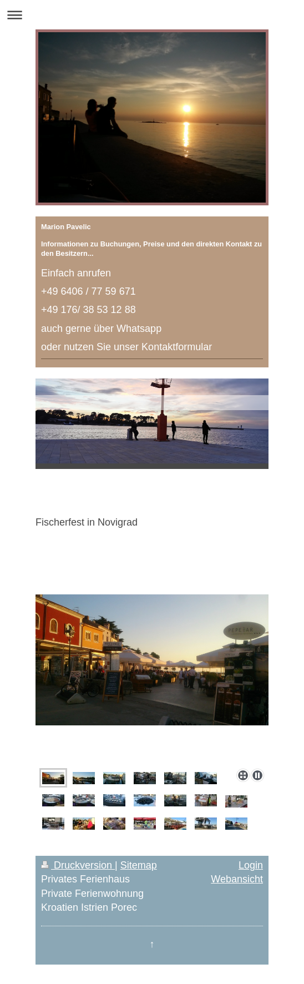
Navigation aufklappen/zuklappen (152, 15)
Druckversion (78, 865)
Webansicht (237, 879)
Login (251, 865)
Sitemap (138, 865)
